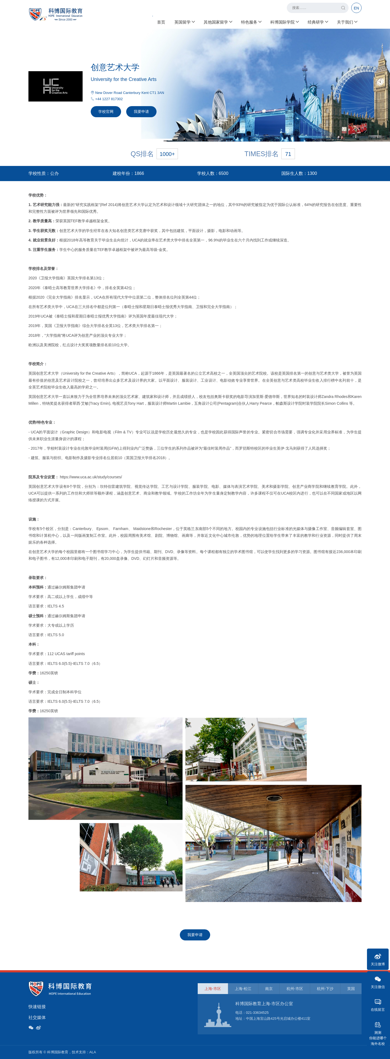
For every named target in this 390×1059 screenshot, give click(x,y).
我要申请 (141, 111)
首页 (161, 21)
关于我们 (347, 21)
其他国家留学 (218, 21)
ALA (92, 1052)
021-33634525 (257, 1013)
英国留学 (184, 21)
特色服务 (251, 21)
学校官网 (105, 111)
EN (356, 8)
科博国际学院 (284, 21)
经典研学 (318, 21)
